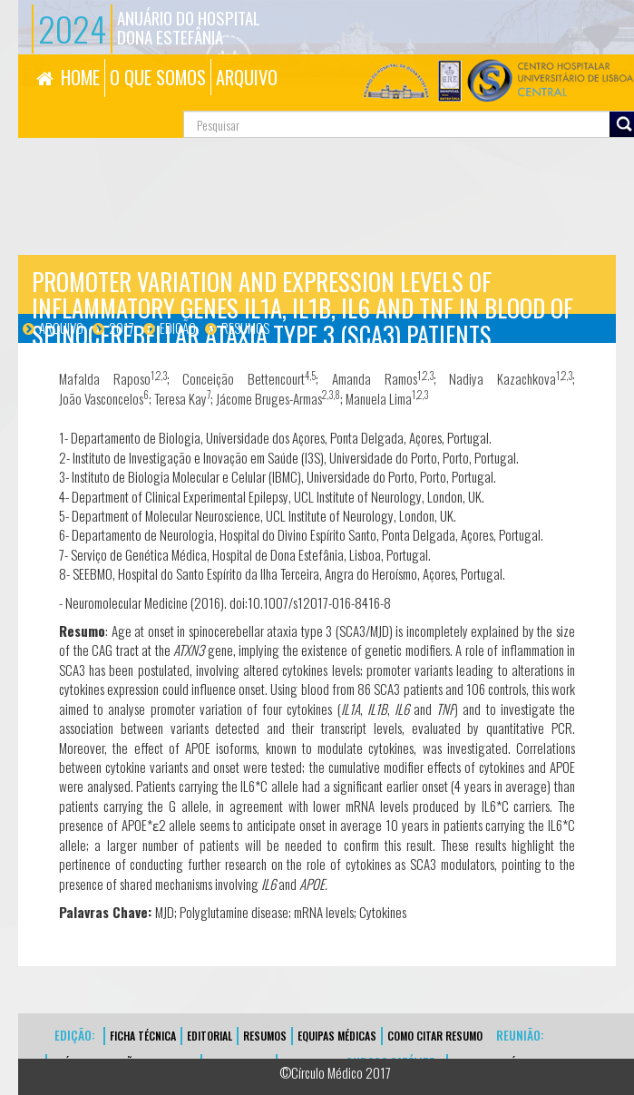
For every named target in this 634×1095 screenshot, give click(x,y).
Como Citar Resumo (435, 1035)
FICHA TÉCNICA (143, 1035)
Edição (178, 327)
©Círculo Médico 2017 (335, 1072)
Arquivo (61, 327)
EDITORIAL (209, 1035)
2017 (121, 327)
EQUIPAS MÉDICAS (336, 1035)
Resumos (245, 327)
